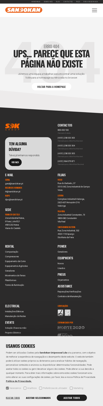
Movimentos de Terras (15, 275)
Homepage (35, 2)
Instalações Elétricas (14, 311)
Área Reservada (90, 2)
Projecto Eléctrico (13, 332)
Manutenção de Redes (15, 316)
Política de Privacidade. (19, 381)
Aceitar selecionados (38, 398)
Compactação (11, 251)
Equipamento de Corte (15, 261)
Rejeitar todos (13, 398)
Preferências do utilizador (53, 388)
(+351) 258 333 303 (66, 138)
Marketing (76, 388)
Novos (61, 263)
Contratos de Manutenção (69, 296)
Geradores (10, 270)
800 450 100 (63, 130)
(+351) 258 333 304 (66, 145)
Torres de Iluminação (14, 285)
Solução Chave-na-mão (15, 328)
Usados (61, 268)
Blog (58, 2)
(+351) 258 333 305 (66, 153)
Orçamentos (63, 280)
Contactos (68, 2)
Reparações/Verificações (69, 291)
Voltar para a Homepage (51, 87)
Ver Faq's (15, 162)
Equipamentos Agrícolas (16, 266)
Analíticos (30, 388)
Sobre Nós (48, 2)
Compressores (12, 256)
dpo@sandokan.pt (13, 199)
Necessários (13, 388)
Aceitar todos (72, 398)
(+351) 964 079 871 (66, 161)
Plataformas (10, 280)
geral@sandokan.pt (14, 183)
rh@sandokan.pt (12, 191)
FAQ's (78, 2)
